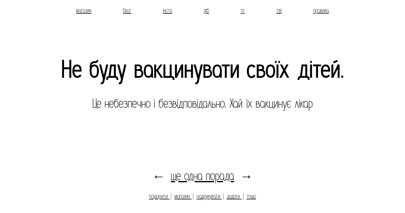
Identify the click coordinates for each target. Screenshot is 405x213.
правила (321, 10)
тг (243, 10)
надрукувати (209, 196)
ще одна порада (202, 176)
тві (279, 10)
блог (127, 10)
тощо (251, 196)
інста (167, 10)
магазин (84, 10)
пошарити (159, 196)
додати (234, 196)
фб (206, 10)
